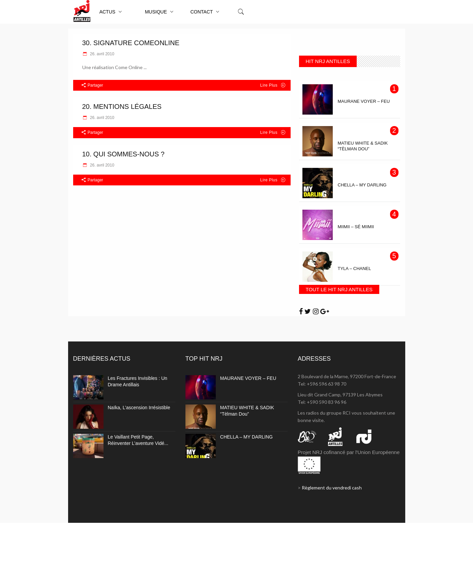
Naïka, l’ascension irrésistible (139, 407)
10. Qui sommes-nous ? (123, 154)
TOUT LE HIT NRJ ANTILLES (339, 289)
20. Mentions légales (122, 106)
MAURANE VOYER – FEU (248, 378)
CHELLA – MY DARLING (246, 437)
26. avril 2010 (101, 54)
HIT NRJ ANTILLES (328, 61)
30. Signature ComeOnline (131, 43)
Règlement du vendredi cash (332, 487)
